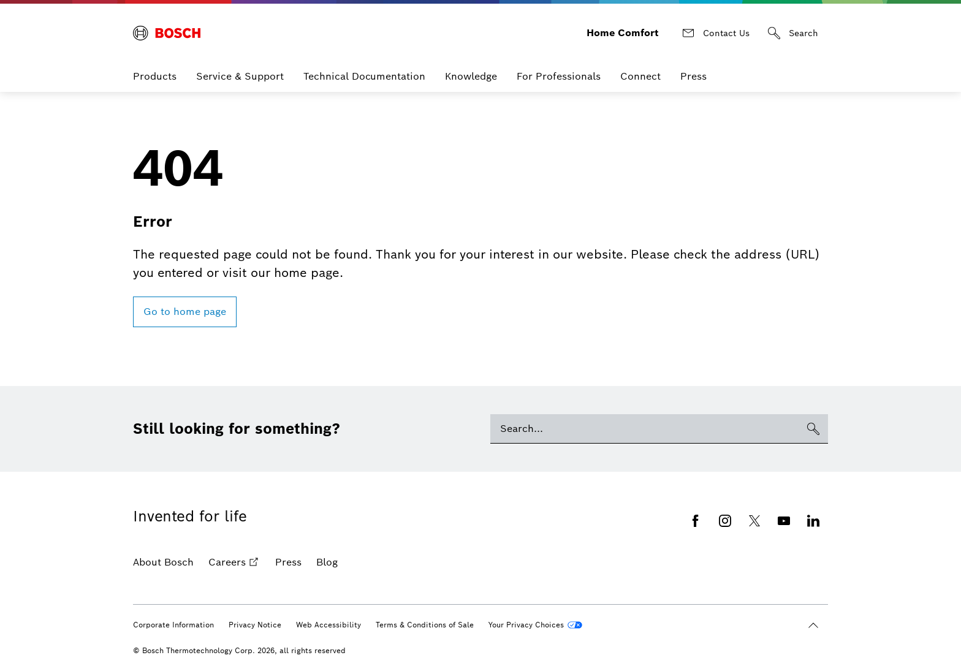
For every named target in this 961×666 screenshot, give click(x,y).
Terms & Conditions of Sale (425, 614)
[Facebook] (695, 511)
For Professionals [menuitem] (559, 66)
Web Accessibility (328, 614)
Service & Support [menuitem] (240, 66)
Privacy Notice (255, 614)
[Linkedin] (813, 511)
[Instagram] (725, 511)
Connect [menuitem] (640, 66)
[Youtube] (784, 511)
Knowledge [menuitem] (471, 66)
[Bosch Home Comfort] (166, 28)
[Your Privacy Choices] (535, 615)
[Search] (793, 28)
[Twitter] (754, 511)
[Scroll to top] (813, 615)
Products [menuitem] (155, 66)
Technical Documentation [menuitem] (364, 66)
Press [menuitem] (693, 66)
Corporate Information (173, 614)
